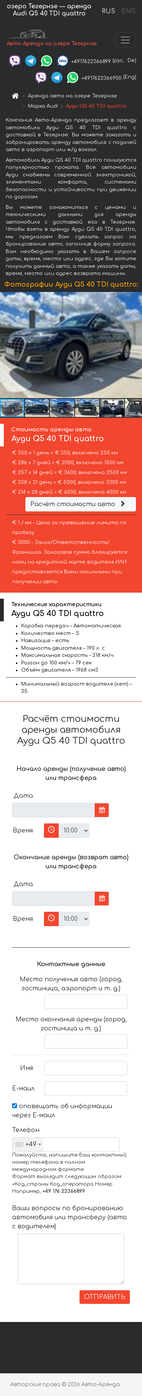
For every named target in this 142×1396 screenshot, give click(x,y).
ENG (128, 11)
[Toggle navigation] (125, 40)
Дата (23, 795)
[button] (135, 345)
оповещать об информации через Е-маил (62, 1111)
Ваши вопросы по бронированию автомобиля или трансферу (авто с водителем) (69, 1217)
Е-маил (23, 1088)
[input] (53, 810)
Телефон (25, 1130)
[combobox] (27, 1144)
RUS (108, 11)
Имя (26, 1068)
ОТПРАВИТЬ (104, 1297)
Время (23, 830)
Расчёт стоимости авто (78, 504)
